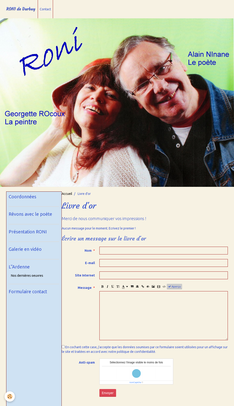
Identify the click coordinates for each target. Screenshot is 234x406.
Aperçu (174, 286)
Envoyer (108, 393)
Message (85, 288)
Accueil (67, 194)
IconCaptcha (135, 382)
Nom (88, 250)
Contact (45, 9)
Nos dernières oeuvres (27, 275)
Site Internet (85, 275)
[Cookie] (10, 396)
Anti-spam (87, 362)
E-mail (90, 263)
